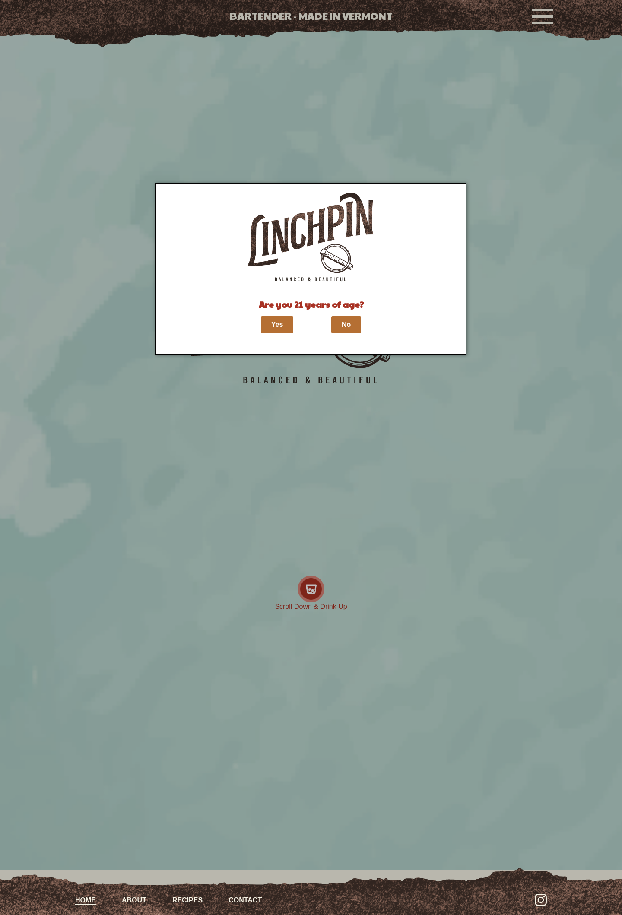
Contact (245, 900)
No (346, 324)
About (134, 900)
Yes (277, 324)
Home (85, 900)
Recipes (187, 900)
